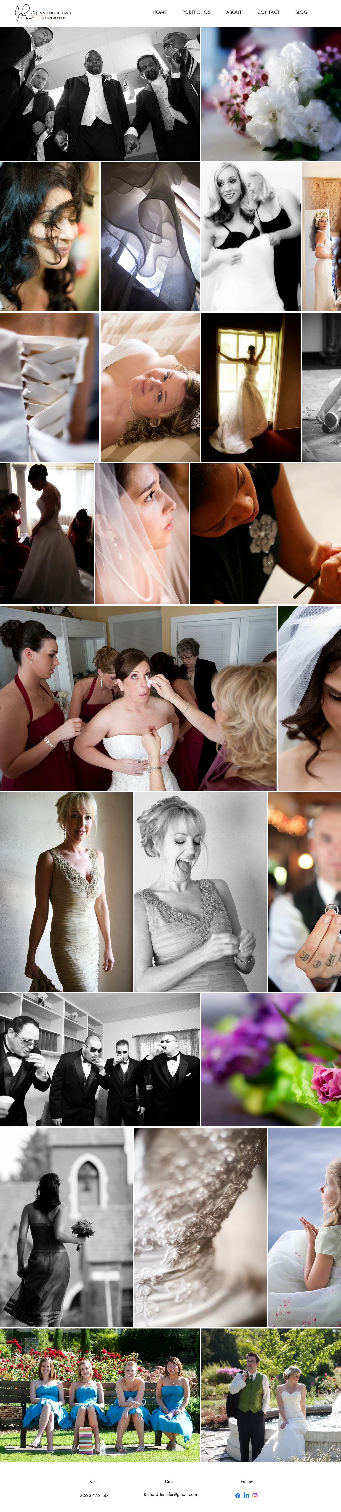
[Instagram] (255, 1495)
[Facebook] (238, 1495)
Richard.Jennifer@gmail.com (170, 1494)
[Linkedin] (246, 1495)
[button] (196, 12)
